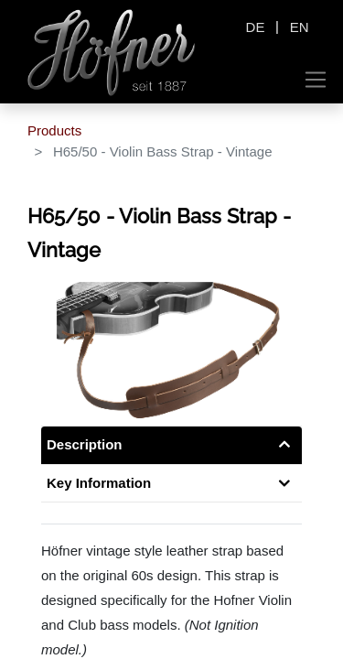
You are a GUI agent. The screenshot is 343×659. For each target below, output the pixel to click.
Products (54, 130)
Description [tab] (85, 444)
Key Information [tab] (99, 483)
